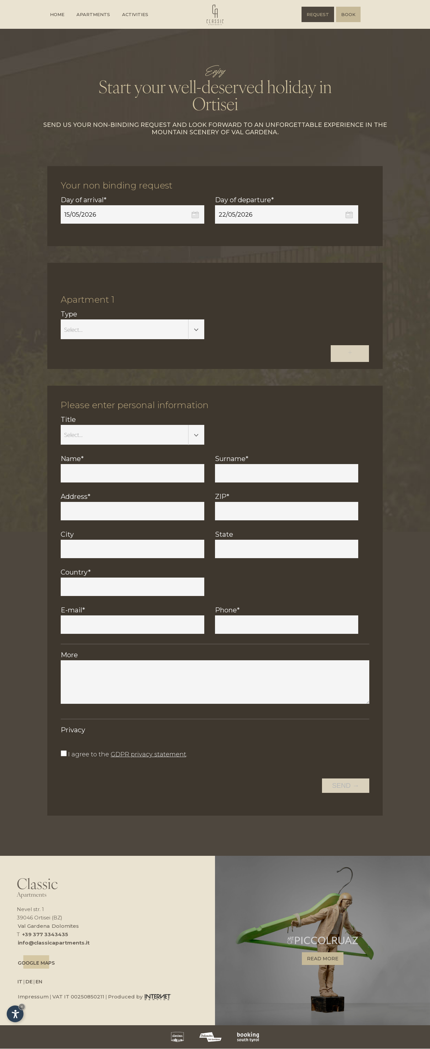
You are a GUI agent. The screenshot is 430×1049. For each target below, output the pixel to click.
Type (69, 315)
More (69, 656)
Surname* (232, 459)
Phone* (227, 611)
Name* (72, 459)
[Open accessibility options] (15, 1013)
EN (39, 982)
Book (348, 14)
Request (318, 14)
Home (57, 14)
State (224, 535)
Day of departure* (244, 200)
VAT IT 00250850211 (78, 997)
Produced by (139, 997)
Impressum (33, 997)
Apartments (93, 14)
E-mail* (73, 611)
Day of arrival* (84, 200)
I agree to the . (127, 755)
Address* (76, 497)
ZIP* (222, 497)
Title (68, 420)
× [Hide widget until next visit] (21, 1006)
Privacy (73, 731)
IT (19, 982)
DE (29, 982)
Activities (135, 14)
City (67, 535)
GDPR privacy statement (148, 755)
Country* (76, 573)
